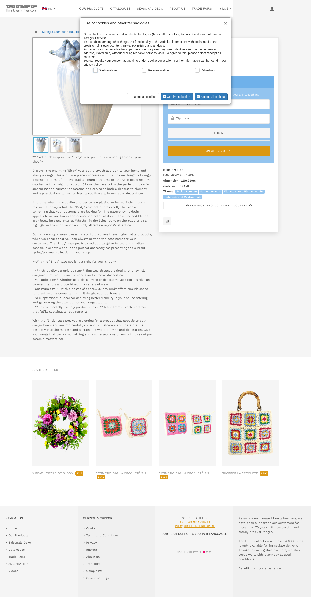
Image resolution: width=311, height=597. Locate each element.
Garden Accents (210, 191)
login (219, 133)
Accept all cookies (210, 96)
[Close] (224, 22)
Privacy (91, 542)
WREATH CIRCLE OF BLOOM (57, 473)
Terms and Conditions (102, 535)
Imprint (91, 549)
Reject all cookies (142, 96)
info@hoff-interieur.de (195, 526)
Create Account (219, 151)
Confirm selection (176, 96)
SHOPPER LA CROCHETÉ (245, 473)
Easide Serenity (186, 191)
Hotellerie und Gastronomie (182, 197)
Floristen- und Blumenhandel (243, 191)
